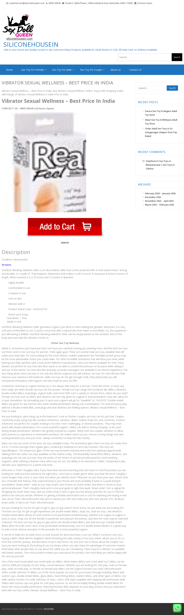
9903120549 (55, 3)
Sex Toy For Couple (91, 69)
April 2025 (169, 200)
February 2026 (152, 193)
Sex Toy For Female (32, 69)
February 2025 (166, 204)
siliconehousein (30, 44)
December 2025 (153, 197)
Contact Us (135, 69)
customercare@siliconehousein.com (26, 3)
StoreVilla (49, 608)
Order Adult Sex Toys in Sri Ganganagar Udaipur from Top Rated (161, 132)
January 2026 (169, 193)
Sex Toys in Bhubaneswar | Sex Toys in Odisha (160, 164)
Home (9, 69)
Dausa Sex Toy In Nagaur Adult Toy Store (161, 113)
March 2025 (151, 204)
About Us (115, 69)
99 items (6, 264)
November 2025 (153, 200)
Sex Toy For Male (62, 69)
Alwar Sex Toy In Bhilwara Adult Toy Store (161, 121)
